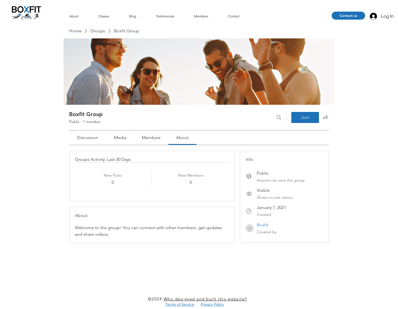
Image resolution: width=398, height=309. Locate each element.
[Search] (279, 117)
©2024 (156, 299)
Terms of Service (179, 304)
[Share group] (325, 117)
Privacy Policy (212, 304)
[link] (87, 137)
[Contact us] (348, 15)
